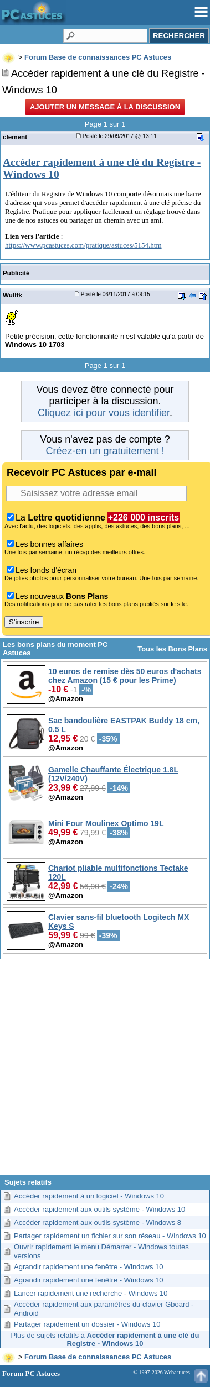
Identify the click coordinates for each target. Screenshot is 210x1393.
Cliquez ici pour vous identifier (104, 412)
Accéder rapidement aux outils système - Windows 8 (97, 1222)
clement (15, 136)
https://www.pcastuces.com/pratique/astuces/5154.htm (83, 245)
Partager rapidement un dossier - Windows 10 (87, 1324)
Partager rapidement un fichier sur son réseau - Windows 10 (110, 1236)
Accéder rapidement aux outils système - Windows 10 (99, 1209)
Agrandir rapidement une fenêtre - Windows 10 (88, 1267)
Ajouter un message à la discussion (105, 107)
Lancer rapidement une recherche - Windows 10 (90, 1293)
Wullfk (12, 294)
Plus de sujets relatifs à (105, 1339)
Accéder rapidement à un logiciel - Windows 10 (89, 1196)
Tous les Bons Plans (172, 649)
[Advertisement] (104, 1071)
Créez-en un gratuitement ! (104, 450)
